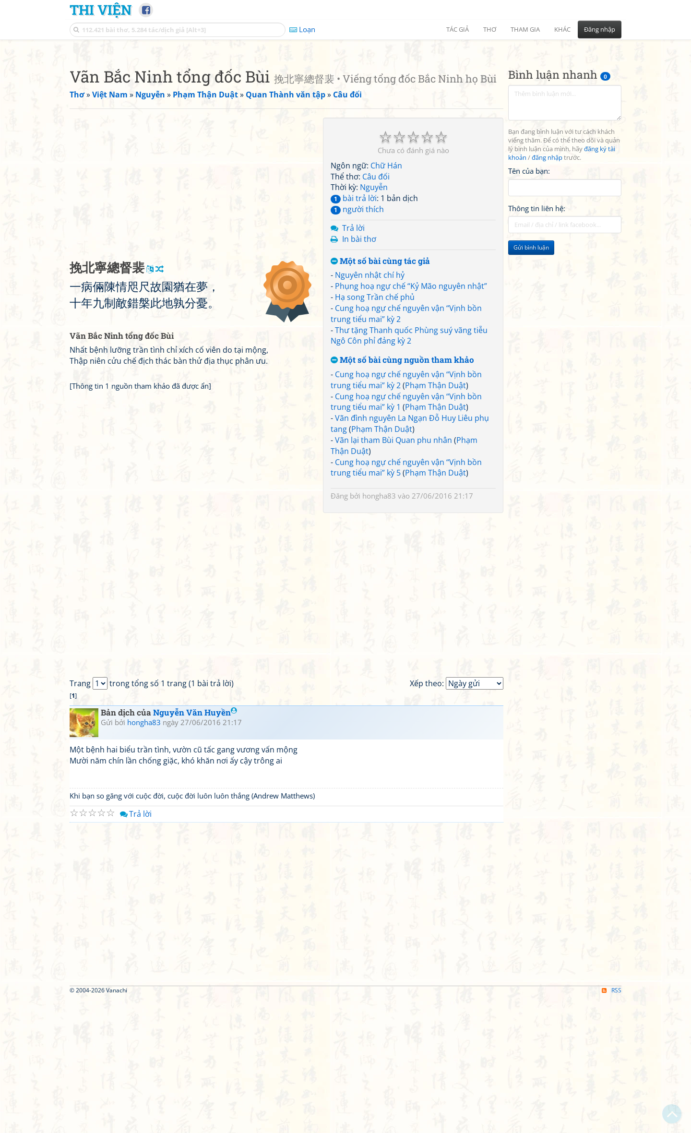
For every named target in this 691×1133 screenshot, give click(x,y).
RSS (611, 1125)
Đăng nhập (599, 29)
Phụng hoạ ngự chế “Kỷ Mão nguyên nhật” (411, 420)
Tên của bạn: (529, 305)
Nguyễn (374, 321)
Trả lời (353, 362)
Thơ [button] (489, 29)
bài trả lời (354, 332)
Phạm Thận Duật (435, 519)
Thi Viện (100, 9)
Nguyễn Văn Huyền (195, 846)
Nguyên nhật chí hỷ (370, 409)
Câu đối (376, 311)
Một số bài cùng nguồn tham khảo (402, 494)
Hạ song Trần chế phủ (375, 431)
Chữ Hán (386, 300)
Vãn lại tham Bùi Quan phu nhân (393, 574)
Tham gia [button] (525, 29)
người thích (357, 343)
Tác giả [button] (457, 29)
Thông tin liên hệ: (536, 342)
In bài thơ (359, 373)
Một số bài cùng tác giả (380, 395)
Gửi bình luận (531, 382)
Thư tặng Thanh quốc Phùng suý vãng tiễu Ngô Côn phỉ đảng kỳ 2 (409, 470)
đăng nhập (547, 292)
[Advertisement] (345, 113)
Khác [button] (562, 29)
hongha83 (379, 630)
